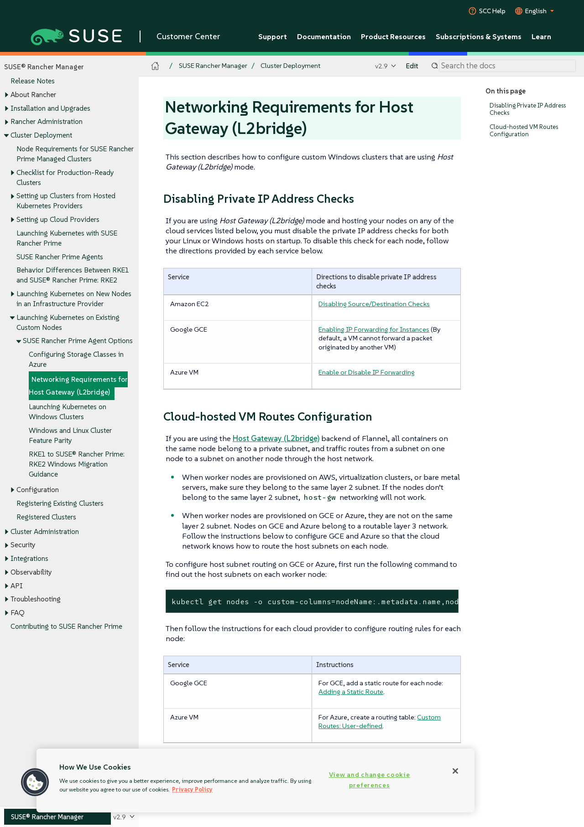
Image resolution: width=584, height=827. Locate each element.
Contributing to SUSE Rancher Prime (66, 626)
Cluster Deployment (41, 135)
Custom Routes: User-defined (379, 721)
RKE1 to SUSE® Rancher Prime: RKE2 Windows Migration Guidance (77, 464)
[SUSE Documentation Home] (155, 66)
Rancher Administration (46, 122)
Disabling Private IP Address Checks (528, 109)
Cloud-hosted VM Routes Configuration (524, 130)
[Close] (455, 771)
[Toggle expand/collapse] (6, 95)
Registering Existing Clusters (60, 503)
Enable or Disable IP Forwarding (366, 372)
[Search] (507, 66)
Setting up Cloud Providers (57, 219)
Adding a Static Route (350, 691)
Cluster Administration (44, 531)
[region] (255, 780)
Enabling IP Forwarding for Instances (373, 329)
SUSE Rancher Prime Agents (59, 256)
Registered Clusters (46, 517)
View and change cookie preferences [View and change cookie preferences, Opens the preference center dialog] (369, 779)
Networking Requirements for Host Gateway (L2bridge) (78, 385)
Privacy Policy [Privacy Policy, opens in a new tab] (192, 789)
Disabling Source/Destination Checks (374, 303)
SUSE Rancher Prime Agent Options (78, 341)
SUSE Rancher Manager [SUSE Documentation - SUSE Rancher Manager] (213, 66)
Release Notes (32, 81)
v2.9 (381, 66)
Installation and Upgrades (50, 108)
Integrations (29, 558)
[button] (35, 782)
